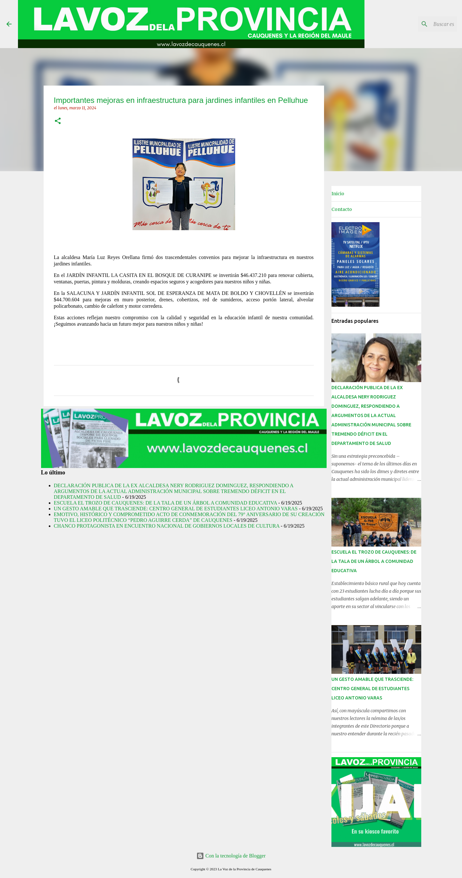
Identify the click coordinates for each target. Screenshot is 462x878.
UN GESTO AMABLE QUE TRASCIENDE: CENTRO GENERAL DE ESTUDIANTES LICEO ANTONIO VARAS (176, 508)
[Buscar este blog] (423, 24)
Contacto (341, 209)
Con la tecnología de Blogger (231, 855)
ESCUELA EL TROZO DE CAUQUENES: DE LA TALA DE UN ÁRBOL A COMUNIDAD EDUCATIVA (165, 503)
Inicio (337, 194)
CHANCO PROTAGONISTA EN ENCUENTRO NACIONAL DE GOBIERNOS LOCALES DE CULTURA (166, 526)
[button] (58, 121)
